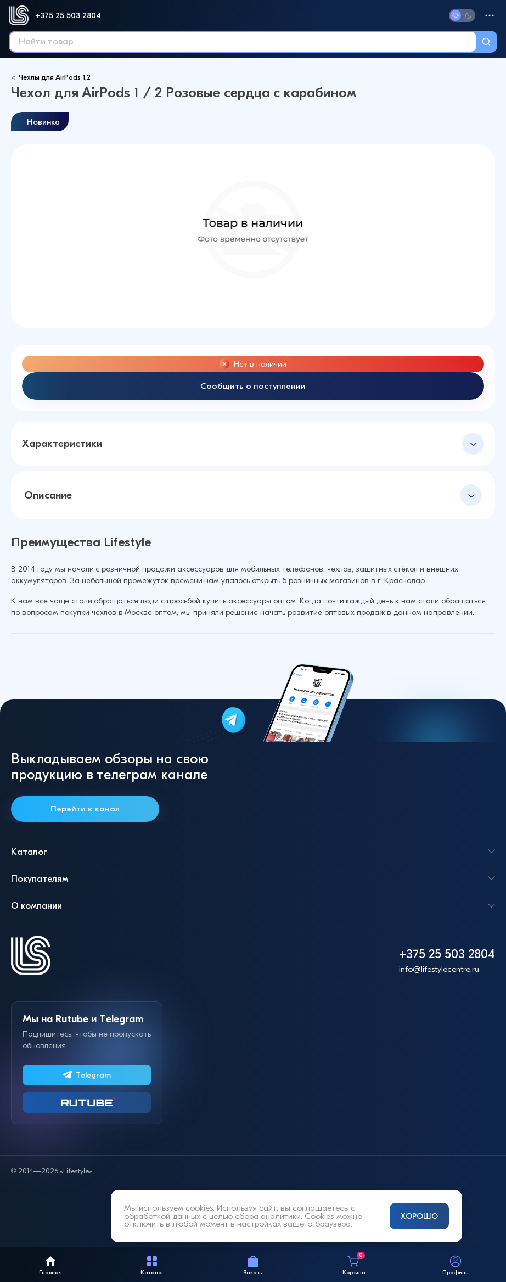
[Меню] (489, 15)
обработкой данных (162, 1216)
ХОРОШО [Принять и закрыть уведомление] (419, 1216)
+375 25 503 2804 (68, 15)
